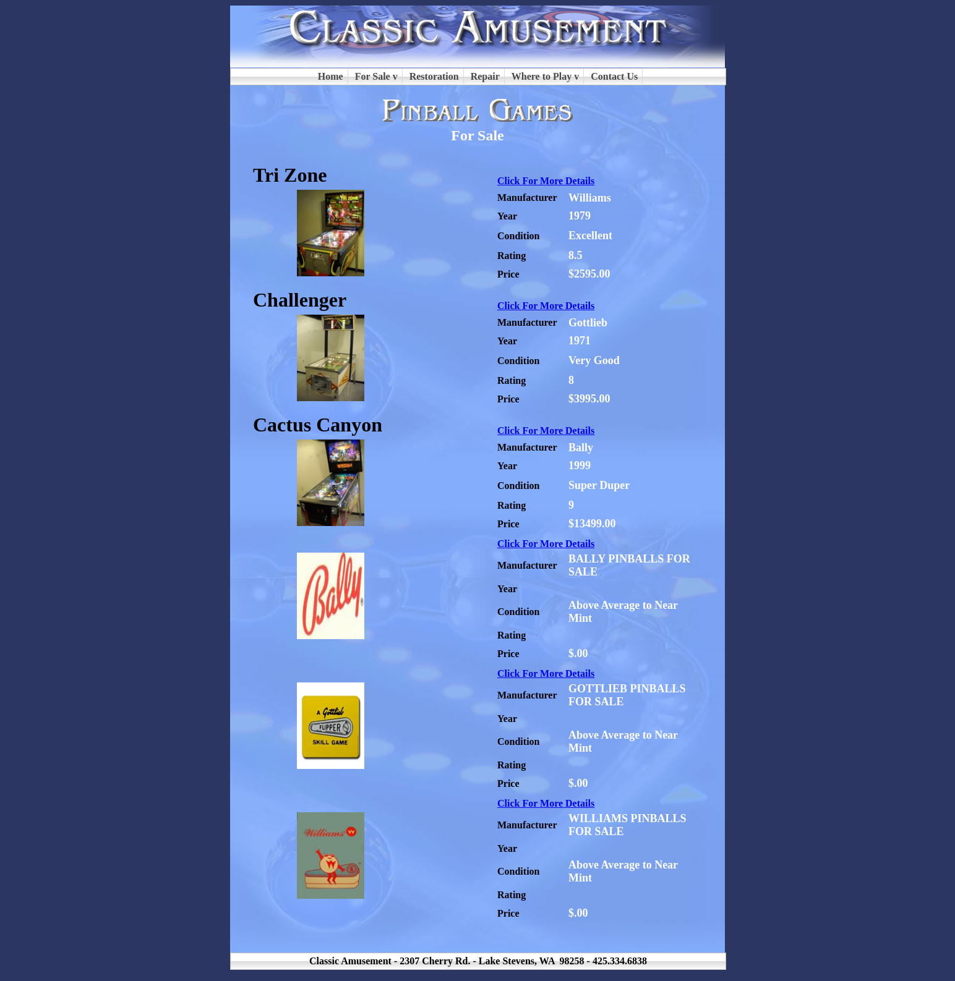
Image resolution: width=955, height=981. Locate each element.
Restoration (434, 76)
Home (330, 76)
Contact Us (614, 76)
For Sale (372, 76)
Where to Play (542, 76)
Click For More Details (545, 181)
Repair (485, 76)
